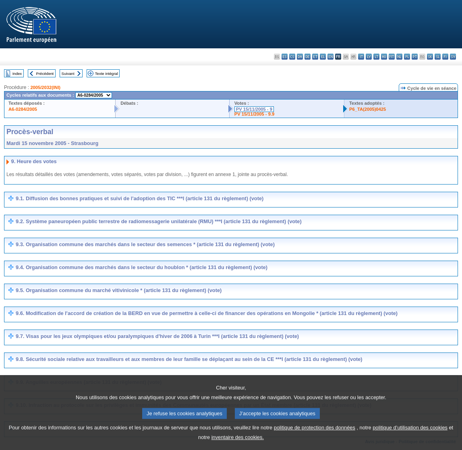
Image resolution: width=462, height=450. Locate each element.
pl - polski (407, 57)
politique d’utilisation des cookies (410, 436)
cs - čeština (292, 57)
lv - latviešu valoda (369, 57)
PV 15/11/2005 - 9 (254, 109)
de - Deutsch (308, 57)
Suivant (68, 73)
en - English (330, 57)
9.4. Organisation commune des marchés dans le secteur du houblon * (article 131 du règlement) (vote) (141, 267)
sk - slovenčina (430, 57)
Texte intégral (106, 73)
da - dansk (300, 57)
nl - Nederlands (399, 57)
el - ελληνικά (323, 57)
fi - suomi (445, 57)
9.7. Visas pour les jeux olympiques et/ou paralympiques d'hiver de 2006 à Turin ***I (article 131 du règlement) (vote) (157, 336)
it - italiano (361, 57)
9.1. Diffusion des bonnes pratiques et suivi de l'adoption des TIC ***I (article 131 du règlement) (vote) (139, 198)
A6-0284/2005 (22, 109)
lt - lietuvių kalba (376, 57)
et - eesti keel (315, 57)
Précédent (45, 73)
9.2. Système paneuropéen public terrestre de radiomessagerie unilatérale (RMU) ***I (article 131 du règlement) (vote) (159, 221)
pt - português (415, 57)
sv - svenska (453, 57)
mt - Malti (392, 57)
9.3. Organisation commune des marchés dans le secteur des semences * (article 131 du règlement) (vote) (145, 244)
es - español (285, 57)
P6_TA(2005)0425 (367, 109)
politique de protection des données (314, 436)
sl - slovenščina (438, 57)
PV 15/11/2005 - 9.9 (254, 114)
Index (17, 73)
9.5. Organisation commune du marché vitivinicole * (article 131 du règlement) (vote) (119, 290)
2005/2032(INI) (45, 87)
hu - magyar (384, 57)
